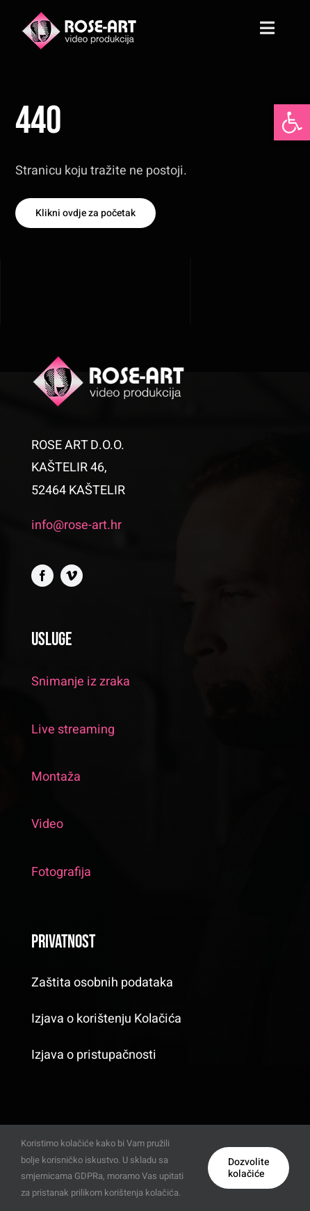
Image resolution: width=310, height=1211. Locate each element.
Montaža (56, 776)
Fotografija (61, 872)
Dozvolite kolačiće (248, 1168)
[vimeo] (71, 575)
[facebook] (42, 575)
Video (47, 824)
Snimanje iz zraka (80, 681)
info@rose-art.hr (76, 525)
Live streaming (73, 729)
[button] (292, 122)
